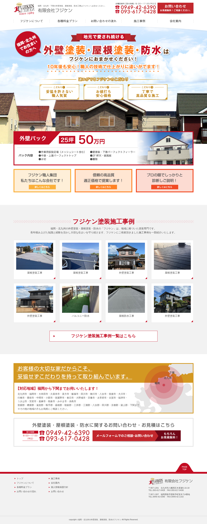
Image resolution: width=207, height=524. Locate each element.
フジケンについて (25, 483)
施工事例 (55, 478)
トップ (20, 478)
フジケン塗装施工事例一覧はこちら (103, 336)
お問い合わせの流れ (26, 491)
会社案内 (55, 483)
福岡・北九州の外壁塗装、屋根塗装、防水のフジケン (99, 520)
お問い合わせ (57, 491)
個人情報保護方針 (59, 487)
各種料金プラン (24, 487)
